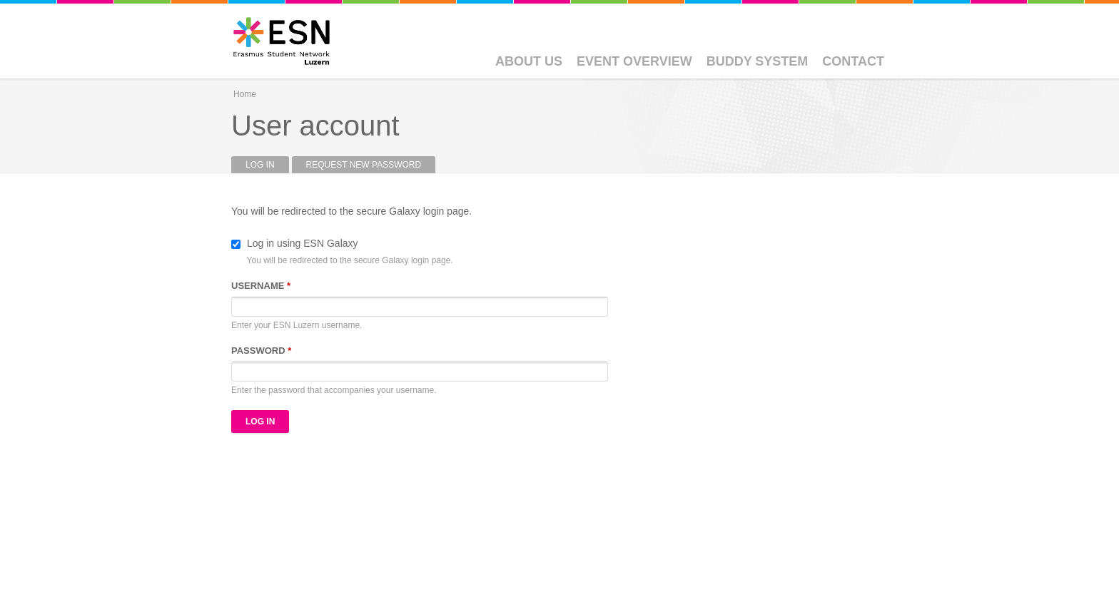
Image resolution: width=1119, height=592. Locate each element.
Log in (267, 165)
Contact (853, 61)
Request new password (364, 165)
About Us (528, 61)
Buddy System (758, 61)
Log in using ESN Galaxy (302, 243)
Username (260, 285)
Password (261, 350)
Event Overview (634, 61)
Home (244, 94)
